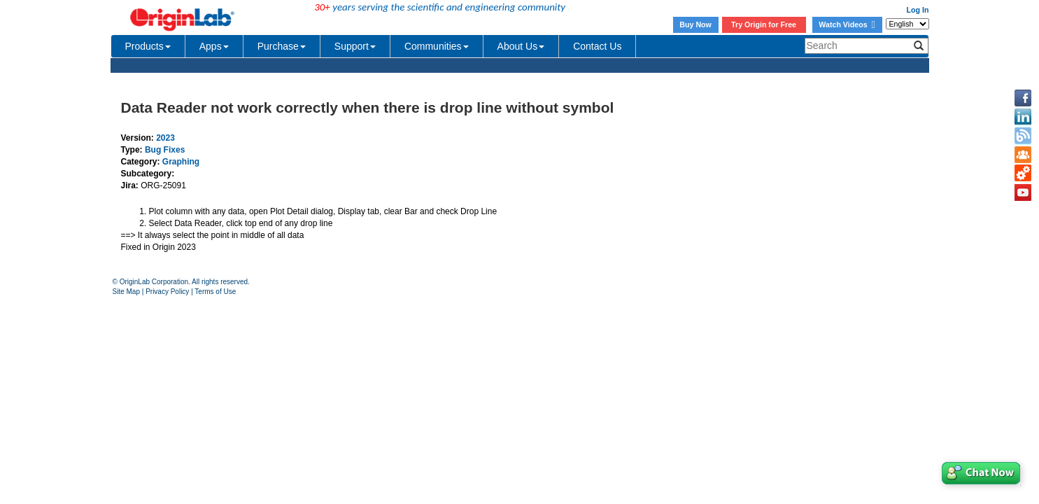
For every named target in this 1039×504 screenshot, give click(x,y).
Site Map (126, 291)
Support (355, 46)
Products (148, 46)
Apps (214, 46)
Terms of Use (215, 291)
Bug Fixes (165, 150)
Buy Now (695, 24)
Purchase (281, 46)
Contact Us (597, 46)
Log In (918, 10)
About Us (521, 46)
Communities (436, 46)
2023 (165, 138)
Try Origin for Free (763, 24)
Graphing (180, 162)
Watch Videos (847, 24)
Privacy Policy (167, 291)
